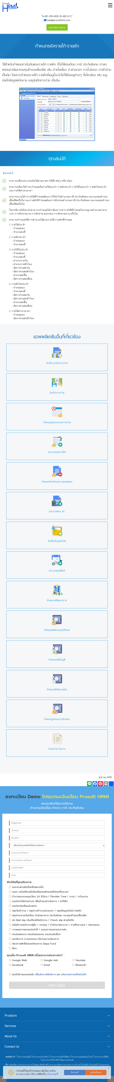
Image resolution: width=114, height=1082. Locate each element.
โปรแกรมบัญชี (23, 1057)
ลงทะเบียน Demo (57, 27)
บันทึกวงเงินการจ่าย (57, 363)
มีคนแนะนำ (79, 965)
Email (45, 965)
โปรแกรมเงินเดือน (40, 1057)
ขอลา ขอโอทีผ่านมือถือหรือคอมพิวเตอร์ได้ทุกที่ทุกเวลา (39, 892)
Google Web (18, 960)
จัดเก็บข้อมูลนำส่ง (57, 541)
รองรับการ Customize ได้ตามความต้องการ (34, 939)
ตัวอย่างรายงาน (57, 749)
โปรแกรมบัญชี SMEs (59, 1057)
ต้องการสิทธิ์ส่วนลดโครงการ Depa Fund (32, 944)
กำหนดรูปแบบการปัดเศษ (57, 719)
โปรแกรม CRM (101, 1057)
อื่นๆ (13, 948)
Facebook (16, 965)
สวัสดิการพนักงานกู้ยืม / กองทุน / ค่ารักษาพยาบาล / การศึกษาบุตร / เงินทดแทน (54, 925)
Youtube (78, 960)
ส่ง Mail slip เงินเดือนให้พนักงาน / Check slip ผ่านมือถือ (41, 920)
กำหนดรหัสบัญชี (57, 660)
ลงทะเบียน (57, 985)
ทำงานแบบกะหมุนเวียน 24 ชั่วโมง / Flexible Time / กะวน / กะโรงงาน (48, 896)
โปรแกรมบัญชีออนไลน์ (81, 1057)
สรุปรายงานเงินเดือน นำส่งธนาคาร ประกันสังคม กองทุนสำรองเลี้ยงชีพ (47, 915)
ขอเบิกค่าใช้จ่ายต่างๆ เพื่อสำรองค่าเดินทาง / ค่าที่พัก (38, 901)
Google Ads (49, 960)
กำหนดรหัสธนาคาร (57, 600)
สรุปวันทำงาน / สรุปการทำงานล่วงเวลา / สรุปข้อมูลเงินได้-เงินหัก (45, 911)
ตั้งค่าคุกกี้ (75, 1072)
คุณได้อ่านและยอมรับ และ (47, 974)
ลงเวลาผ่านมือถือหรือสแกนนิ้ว (26, 887)
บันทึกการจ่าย (57, 393)
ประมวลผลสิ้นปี (57, 571)
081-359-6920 (51, 16)
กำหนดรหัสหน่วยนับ (57, 689)
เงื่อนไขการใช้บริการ (45, 974)
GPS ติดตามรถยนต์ (64, 1060)
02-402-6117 (65, 16)
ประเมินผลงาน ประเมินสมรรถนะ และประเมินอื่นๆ (35, 934)
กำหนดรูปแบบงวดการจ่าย (57, 422)
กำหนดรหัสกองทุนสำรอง (57, 630)
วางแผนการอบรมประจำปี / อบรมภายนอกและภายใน (37, 929)
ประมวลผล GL (57, 511)
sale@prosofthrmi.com (58, 20)
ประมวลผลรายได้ (57, 452)
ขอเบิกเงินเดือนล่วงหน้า (23, 906)
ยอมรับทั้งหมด (95, 1072)
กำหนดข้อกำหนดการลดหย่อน (57, 482)
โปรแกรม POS (47, 1060)
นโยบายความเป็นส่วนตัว (73, 974)
